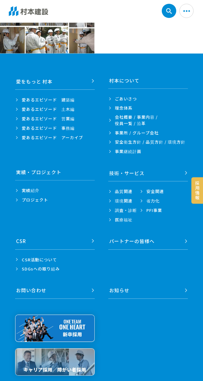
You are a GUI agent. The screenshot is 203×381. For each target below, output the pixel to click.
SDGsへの (41, 267)
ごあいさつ (126, 99)
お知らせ (119, 287)
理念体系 (124, 108)
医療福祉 (124, 219)
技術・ (126, 172)
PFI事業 (154, 209)
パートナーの (132, 239)
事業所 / (137, 133)
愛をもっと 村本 (34, 80)
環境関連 (124, 200)
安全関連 (155, 190)
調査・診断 (126, 209)
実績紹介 (30, 190)
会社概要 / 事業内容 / (136, 120)
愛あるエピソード (48, 99)
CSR (21, 239)
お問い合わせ (31, 287)
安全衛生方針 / (150, 142)
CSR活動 (39, 258)
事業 (128, 151)
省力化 (153, 200)
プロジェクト (35, 200)
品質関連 (124, 190)
